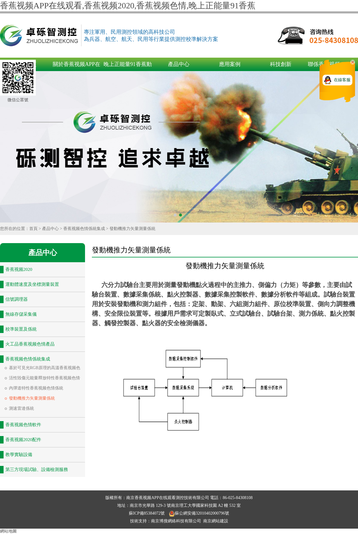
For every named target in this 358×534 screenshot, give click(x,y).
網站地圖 (8, 531)
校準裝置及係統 (21, 329)
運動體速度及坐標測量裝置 (32, 284)
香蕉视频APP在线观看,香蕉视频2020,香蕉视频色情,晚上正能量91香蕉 (127, 5)
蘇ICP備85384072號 (147, 513)
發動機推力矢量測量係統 (132, 228)
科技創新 (280, 64)
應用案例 (229, 64)
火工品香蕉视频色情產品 (30, 344)
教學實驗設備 (18, 454)
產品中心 (178, 64)
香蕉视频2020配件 (23, 439)
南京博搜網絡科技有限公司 (176, 521)
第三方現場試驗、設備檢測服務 (36, 469)
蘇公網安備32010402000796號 (199, 513)
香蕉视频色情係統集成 (84, 228)
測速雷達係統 (21, 408)
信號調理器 (16, 299)
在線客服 (342, 80)
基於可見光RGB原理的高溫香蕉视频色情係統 (51, 368)
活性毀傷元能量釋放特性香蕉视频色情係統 (48, 378)
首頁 (33, 228)
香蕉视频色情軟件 (23, 424)
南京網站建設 (215, 521)
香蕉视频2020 (18, 269)
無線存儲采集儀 (21, 314)
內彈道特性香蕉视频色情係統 (36, 388)
